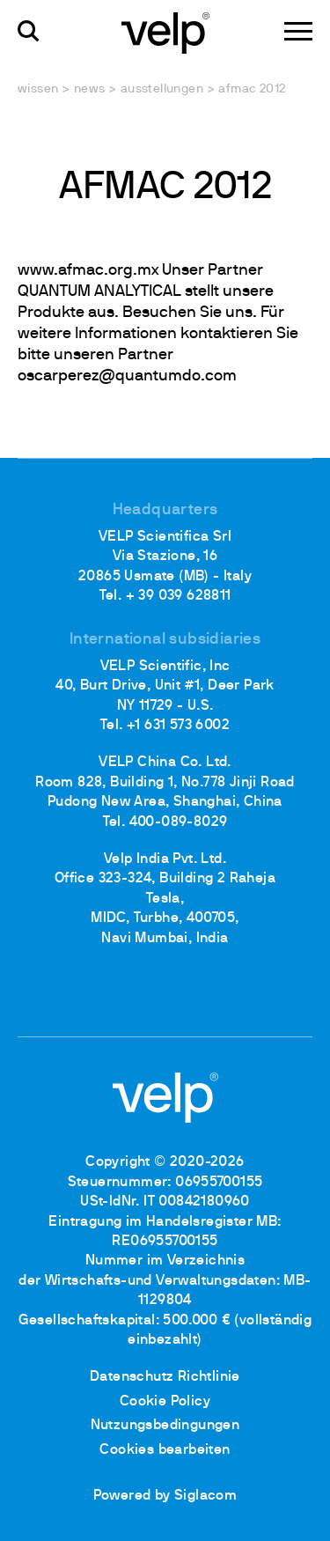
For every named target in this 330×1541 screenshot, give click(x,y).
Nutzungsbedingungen (165, 1425)
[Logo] (165, 31)
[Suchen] (29, 31)
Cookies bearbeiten (164, 1450)
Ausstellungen (162, 89)
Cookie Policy (165, 1402)
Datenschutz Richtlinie (165, 1377)
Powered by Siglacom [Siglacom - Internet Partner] (165, 1496)
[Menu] (298, 31)
